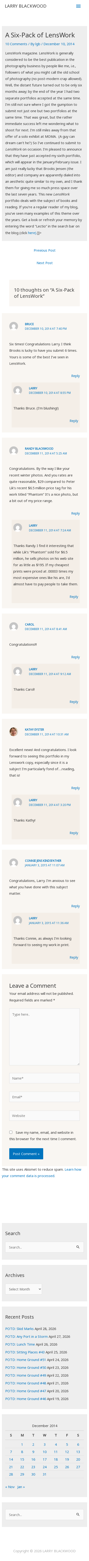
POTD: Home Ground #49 (25, 1375)
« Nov (9, 1486)
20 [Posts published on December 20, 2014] (78, 1459)
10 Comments (16, 43)
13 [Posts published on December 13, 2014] (78, 1451)
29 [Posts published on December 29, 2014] (22, 1474)
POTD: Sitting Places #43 (25, 1352)
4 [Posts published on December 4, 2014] (56, 1444)
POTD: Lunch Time (20, 1344)
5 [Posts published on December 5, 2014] (67, 1444)
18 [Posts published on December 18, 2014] (56, 1459)
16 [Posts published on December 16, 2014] (33, 1459)
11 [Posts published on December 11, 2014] (56, 1451)
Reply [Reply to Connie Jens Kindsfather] (75, 905)
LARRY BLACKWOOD (26, 6)
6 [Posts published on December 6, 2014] (78, 1444)
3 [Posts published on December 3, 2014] (45, 1444)
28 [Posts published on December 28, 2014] (11, 1474)
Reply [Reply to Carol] (75, 656)
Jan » (21, 1486)
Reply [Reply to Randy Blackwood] (75, 513)
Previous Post (45, 250)
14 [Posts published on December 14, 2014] (11, 1459)
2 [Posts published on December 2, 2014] (33, 1444)
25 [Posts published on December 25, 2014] (56, 1466)
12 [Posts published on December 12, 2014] (67, 1451)
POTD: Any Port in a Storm (26, 1336)
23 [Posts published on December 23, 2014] (33, 1466)
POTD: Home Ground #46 (25, 1398)
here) (32, 232)
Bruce (29, 324)
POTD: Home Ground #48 (25, 1383)
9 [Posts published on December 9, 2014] (33, 1451)
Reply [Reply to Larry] (74, 420)
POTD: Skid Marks (19, 1328)
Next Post (45, 262)
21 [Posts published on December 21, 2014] (11, 1466)
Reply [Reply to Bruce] (75, 375)
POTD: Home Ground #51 (25, 1359)
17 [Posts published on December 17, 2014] (45, 1459)
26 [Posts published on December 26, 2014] (67, 1466)
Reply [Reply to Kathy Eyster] (75, 787)
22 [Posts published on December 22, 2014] (22, 1466)
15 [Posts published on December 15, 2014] (22, 1459)
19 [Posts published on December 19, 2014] (67, 1459)
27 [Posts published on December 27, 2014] (78, 1466)
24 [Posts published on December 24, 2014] (45, 1466)
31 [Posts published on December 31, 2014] (45, 1474)
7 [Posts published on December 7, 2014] (11, 1451)
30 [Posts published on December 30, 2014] (33, 1474)
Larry (33, 388)
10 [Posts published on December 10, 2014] (45, 1451)
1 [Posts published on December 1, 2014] (22, 1444)
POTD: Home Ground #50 (25, 1367)
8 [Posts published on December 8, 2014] (22, 1451)
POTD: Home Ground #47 (25, 1390)
